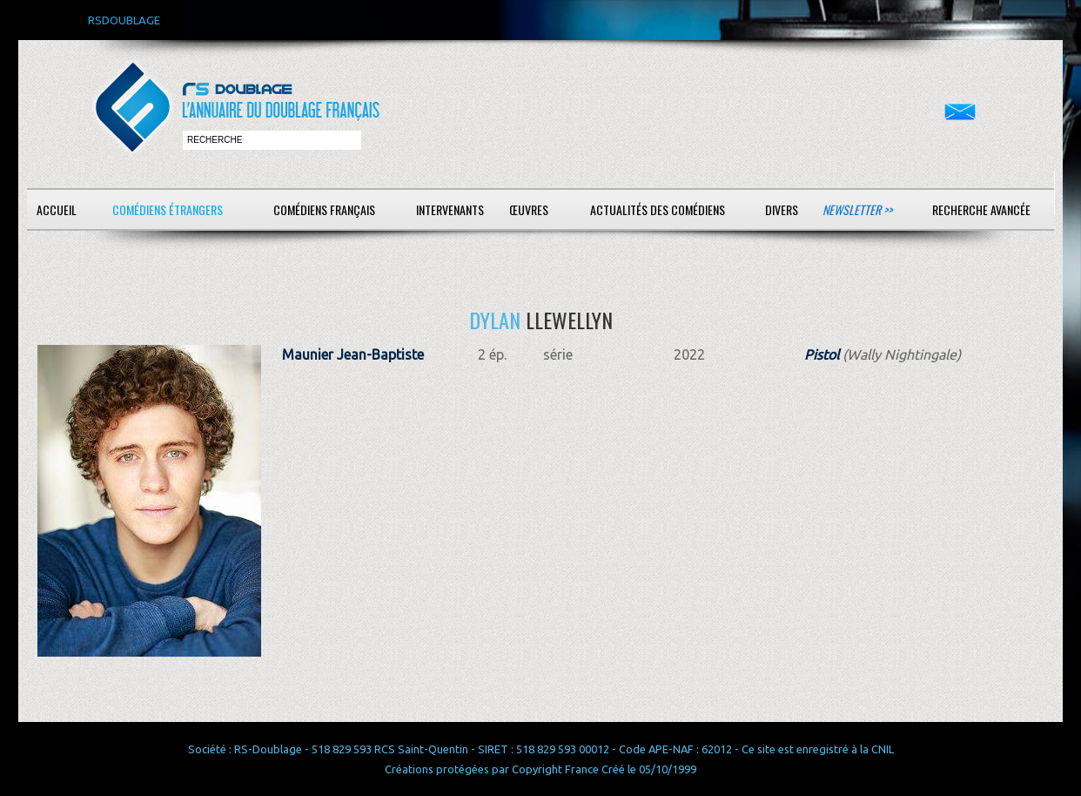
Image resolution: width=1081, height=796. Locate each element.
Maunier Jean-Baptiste (353, 354)
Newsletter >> (857, 209)
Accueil (57, 209)
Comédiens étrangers (167, 209)
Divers (781, 209)
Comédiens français (324, 209)
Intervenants (450, 209)
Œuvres (528, 209)
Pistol (821, 354)
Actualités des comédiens (657, 209)
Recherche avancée (981, 209)
